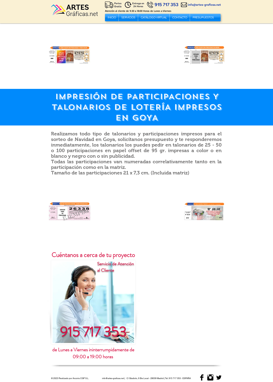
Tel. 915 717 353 (173, 378)
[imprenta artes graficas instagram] (210, 377)
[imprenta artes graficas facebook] (202, 377)
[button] (128, 17)
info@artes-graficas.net (113, 378)
